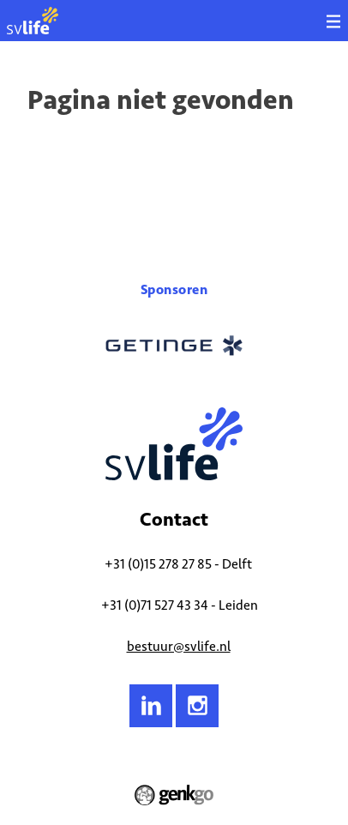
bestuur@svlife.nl (179, 646)
